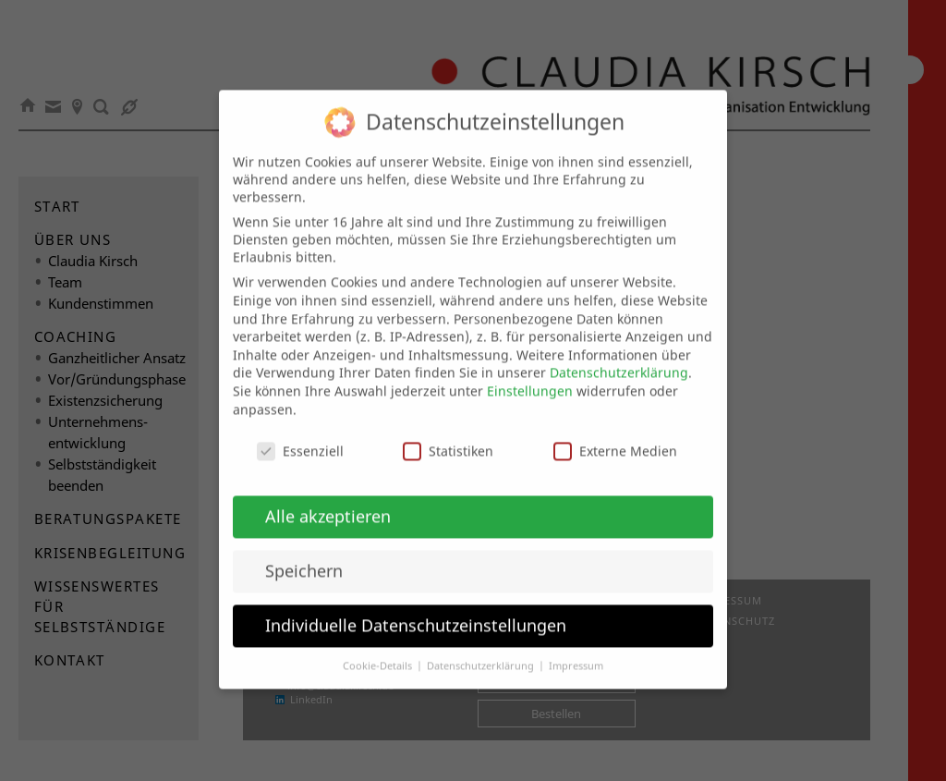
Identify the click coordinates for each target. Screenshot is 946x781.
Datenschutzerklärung (619, 357)
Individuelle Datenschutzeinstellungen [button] (415, 609)
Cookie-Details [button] (379, 649)
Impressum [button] (576, 649)
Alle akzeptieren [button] (328, 500)
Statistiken (448, 436)
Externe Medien (615, 436)
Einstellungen (530, 375)
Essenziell (300, 436)
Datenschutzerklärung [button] (482, 649)
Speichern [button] (304, 554)
